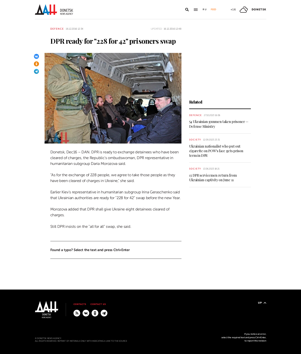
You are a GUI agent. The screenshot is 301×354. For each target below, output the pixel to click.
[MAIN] (104, 313)
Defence (57, 28)
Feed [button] (213, 9)
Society (195, 139)
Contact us (98, 304)
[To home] (54, 9)
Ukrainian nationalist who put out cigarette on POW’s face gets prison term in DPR (216, 151)
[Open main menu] (196, 10)
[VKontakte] (36, 56)
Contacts (79, 304)
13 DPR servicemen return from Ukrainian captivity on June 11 (213, 177)
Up (262, 302)
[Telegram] (36, 71)
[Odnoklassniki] (36, 63)
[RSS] (76, 313)
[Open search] (187, 10)
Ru (205, 9)
